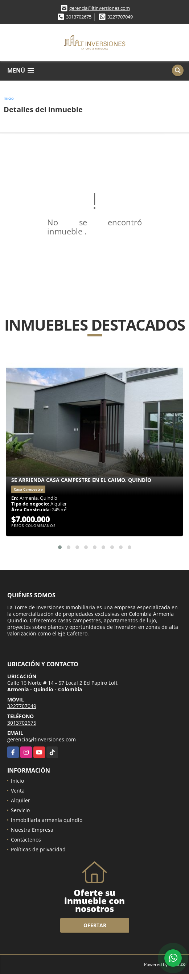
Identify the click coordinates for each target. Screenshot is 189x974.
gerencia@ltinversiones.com (99, 8)
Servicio (20, 810)
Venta (18, 790)
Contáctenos (26, 839)
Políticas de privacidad (38, 849)
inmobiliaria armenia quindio (46, 820)
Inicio (9, 98)
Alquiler (20, 800)
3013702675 (78, 16)
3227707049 (120, 16)
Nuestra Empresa (32, 829)
